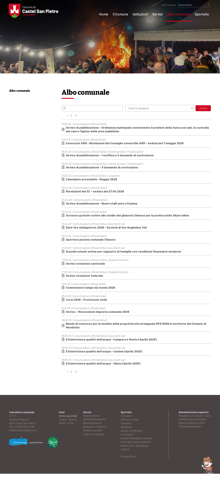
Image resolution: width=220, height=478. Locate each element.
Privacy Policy (129, 461)
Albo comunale (178, 14)
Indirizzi (125, 453)
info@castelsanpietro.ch (23, 431)
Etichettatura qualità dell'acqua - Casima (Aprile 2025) (104, 352)
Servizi (157, 14)
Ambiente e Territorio (95, 428)
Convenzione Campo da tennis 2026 (91, 288)
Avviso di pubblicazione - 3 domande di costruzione (102, 167)
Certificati (126, 428)
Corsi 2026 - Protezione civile (87, 300)
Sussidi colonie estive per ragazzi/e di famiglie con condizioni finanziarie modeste (124, 252)
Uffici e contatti (130, 420)
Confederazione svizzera (193, 424)
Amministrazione (93, 424)
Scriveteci (126, 416)
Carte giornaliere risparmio (136, 446)
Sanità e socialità (93, 431)
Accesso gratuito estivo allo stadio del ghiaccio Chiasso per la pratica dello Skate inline (127, 216)
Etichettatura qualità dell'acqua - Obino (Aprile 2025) (103, 364)
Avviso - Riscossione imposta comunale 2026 (98, 312)
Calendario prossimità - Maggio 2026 (92, 179)
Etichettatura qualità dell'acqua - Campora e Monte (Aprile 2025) (111, 340)
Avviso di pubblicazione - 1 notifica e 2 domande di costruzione (110, 155)
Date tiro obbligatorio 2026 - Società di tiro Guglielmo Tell (107, 228)
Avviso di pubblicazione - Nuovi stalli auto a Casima (102, 204)
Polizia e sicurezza (94, 435)
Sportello (201, 14)
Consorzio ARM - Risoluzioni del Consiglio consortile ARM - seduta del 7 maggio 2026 (125, 143)
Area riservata (168, 4)
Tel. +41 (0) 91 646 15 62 (22, 428)
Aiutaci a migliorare (132, 431)
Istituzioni (139, 14)
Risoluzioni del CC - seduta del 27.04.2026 (95, 191)
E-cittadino (127, 435)
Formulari (126, 424)
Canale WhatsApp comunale (131, 440)
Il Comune (120, 14)
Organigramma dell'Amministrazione (95, 418)
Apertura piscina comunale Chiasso (91, 240)
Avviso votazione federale (84, 276)
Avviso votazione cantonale (85, 264)
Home (103, 14)
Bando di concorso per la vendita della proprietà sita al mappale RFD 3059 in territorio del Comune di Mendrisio (136, 326)
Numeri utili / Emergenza (135, 450)
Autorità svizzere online (192, 428)
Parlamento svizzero (190, 431)
